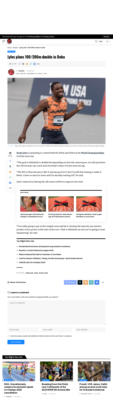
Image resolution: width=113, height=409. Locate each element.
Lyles (36, 273)
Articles (16, 47)
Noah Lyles (23, 153)
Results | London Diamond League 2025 (36, 250)
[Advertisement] (56, 17)
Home (9, 47)
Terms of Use (49, 36)
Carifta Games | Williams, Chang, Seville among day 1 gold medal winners (51, 258)
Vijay (45, 397)
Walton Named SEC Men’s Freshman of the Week (40, 254)
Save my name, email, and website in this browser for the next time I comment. (41, 338)
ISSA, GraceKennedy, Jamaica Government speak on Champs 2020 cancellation (18, 391)
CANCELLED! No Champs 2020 (32, 262)
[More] (38, 64)
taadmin (21, 71)
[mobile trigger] (4, 41)
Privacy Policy (35, 36)
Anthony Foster (86, 397)
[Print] (34, 64)
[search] (96, 41)
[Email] (27, 64)
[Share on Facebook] (19, 64)
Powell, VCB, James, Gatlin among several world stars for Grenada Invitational (93, 389)
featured (29, 273)
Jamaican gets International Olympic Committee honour (32, 215)
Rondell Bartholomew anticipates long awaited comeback (45, 246)
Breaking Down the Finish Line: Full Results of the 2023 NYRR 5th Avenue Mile (56, 389)
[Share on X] (23, 64)
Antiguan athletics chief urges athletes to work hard (88, 215)
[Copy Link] (30, 64)
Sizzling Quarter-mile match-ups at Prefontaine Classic (61, 215)
